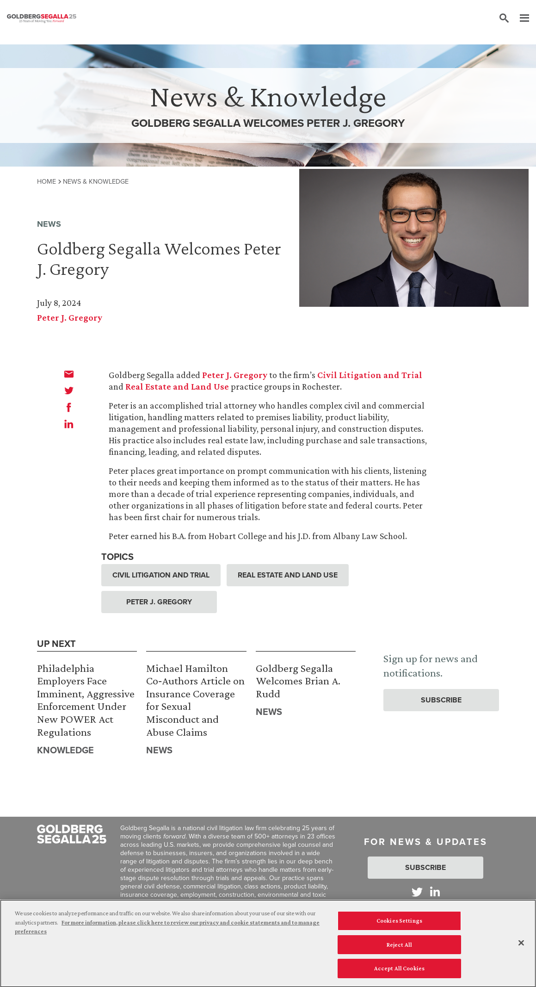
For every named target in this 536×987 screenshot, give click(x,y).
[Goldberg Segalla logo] (41, 18)
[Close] (521, 946)
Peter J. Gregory (69, 317)
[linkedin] (69, 423)
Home (46, 181)
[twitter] (69, 390)
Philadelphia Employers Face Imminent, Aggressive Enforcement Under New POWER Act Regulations (86, 700)
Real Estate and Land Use (177, 386)
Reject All (399, 947)
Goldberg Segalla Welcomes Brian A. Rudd (298, 681)
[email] (69, 374)
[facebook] (69, 407)
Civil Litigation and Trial (369, 375)
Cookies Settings (399, 923)
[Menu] (520, 18)
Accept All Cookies (399, 971)
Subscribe (441, 700)
